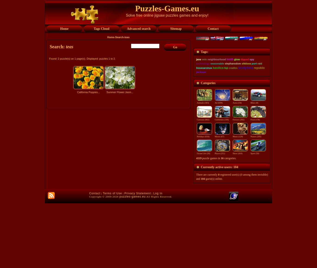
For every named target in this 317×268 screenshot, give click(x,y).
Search (119, 37)
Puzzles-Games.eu (167, 8)
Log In (157, 258)
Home (110, 37)
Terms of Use (112, 258)
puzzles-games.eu (132, 261)
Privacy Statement (138, 258)
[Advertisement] (119, 135)
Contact (94, 258)
